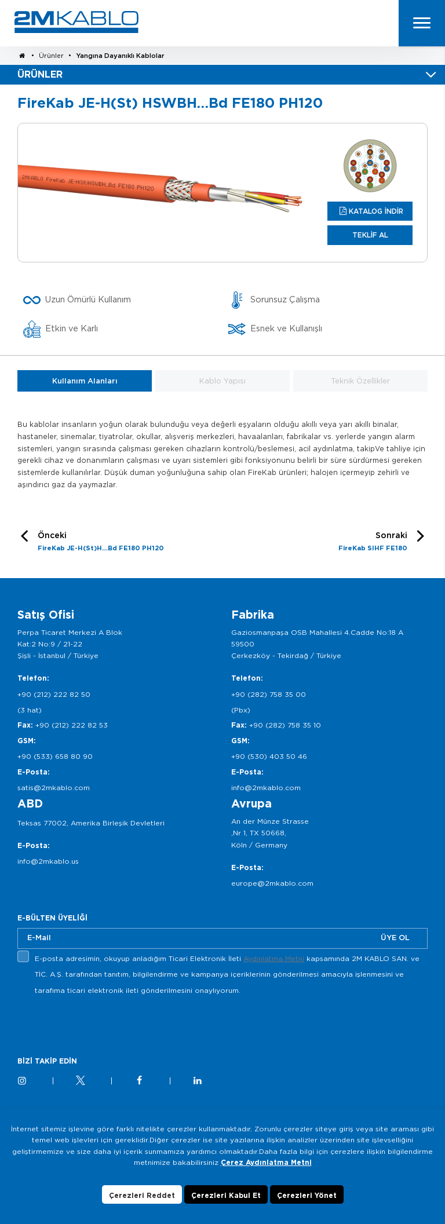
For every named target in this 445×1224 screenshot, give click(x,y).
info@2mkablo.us (48, 861)
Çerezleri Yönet (307, 1195)
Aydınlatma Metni (273, 958)
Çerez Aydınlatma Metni (266, 1162)
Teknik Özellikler (360, 381)
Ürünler (51, 56)
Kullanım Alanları (85, 381)
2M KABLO (76, 22)
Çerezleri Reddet (142, 1195)
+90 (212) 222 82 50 (53, 694)
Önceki (101, 542)
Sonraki (372, 542)
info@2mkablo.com (266, 787)
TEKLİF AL (370, 235)
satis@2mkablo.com (53, 787)
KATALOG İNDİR (376, 211)
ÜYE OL (395, 937)
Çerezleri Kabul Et (226, 1195)
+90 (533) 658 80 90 (55, 756)
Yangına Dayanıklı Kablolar (120, 56)
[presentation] (105, 1025)
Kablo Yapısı (222, 381)
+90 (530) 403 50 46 (269, 756)
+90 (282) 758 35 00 (268, 694)
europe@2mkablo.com (272, 883)
